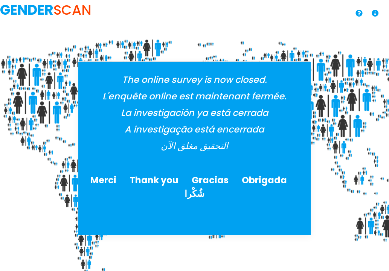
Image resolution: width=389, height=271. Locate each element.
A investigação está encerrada (194, 129)
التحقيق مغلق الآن (194, 146)
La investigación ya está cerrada (194, 113)
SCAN (72, 10)
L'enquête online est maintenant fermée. (194, 96)
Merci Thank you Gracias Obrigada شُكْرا (194, 187)
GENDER (26, 10)
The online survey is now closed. (194, 79)
